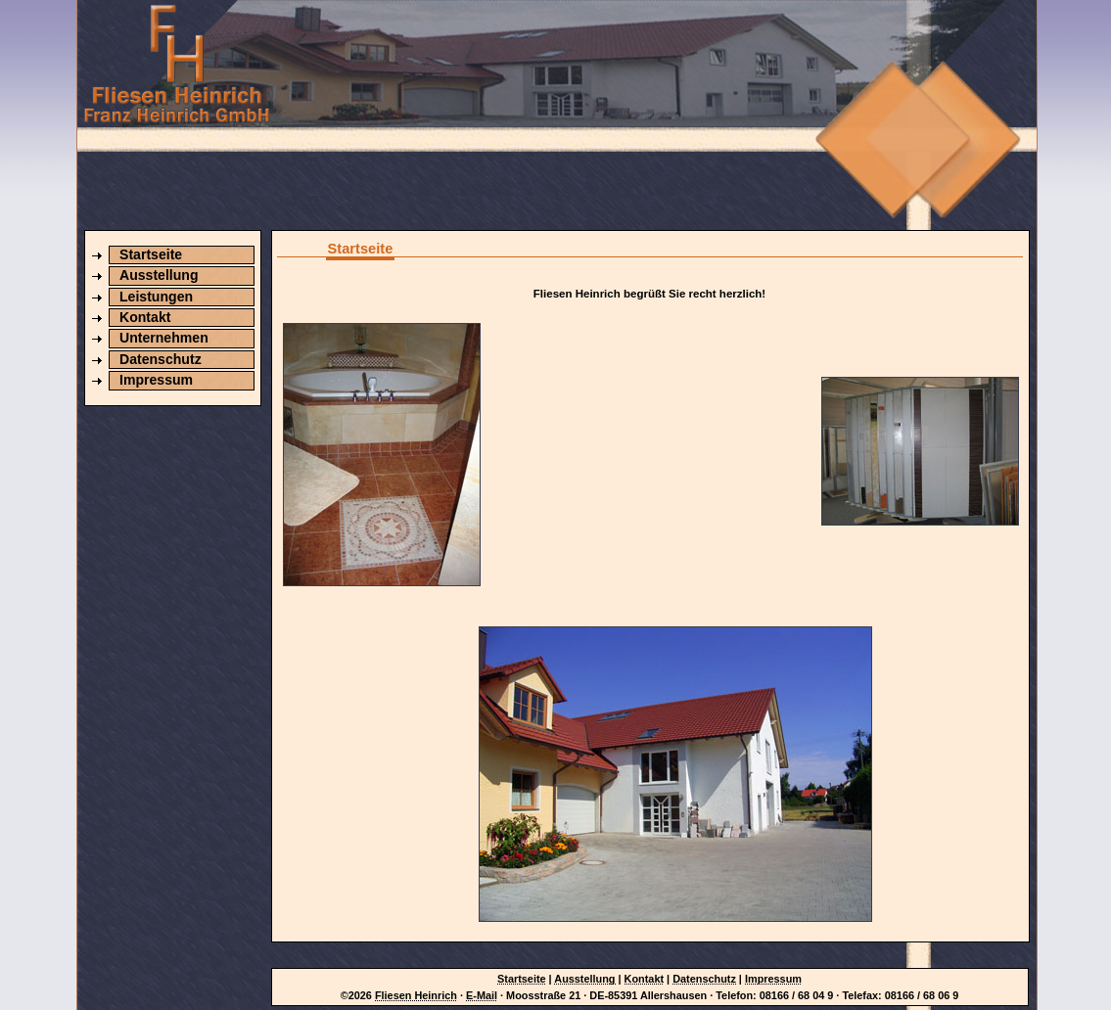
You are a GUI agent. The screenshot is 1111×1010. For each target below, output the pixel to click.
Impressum (156, 380)
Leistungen (156, 296)
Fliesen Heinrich (416, 995)
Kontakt (144, 317)
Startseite (150, 254)
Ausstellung (159, 275)
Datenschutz (160, 359)
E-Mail (481, 995)
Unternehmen (163, 337)
